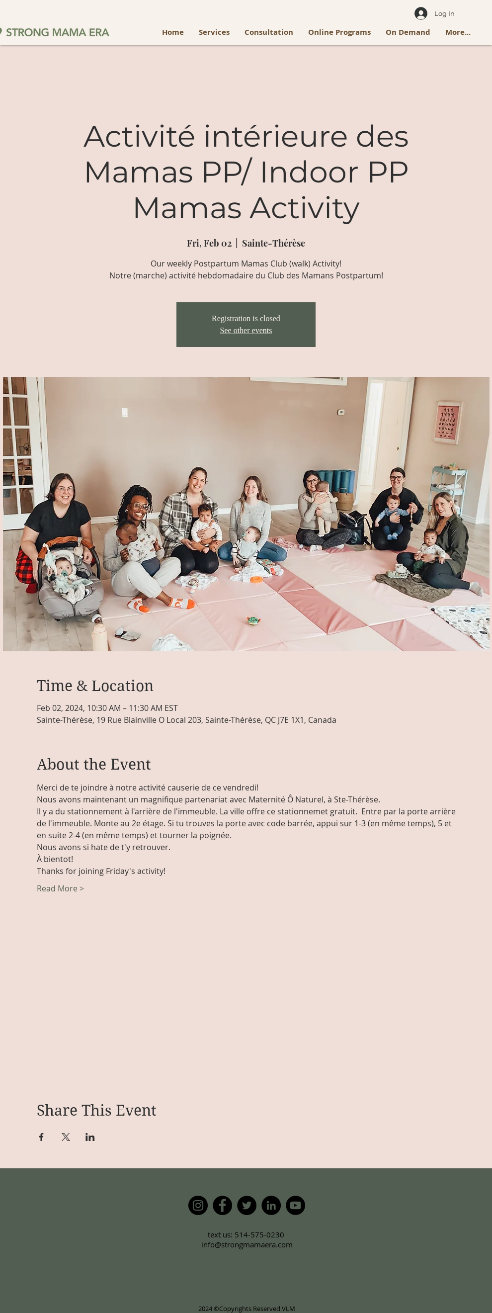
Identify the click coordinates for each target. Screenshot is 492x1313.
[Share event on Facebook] (41, 1137)
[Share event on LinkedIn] (90, 1137)
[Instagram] (198, 1205)
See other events (246, 330)
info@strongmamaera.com (247, 1244)
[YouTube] (295, 1205)
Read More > (60, 888)
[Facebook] (222, 1205)
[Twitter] (246, 1205)
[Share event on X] (66, 1137)
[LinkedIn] (271, 1205)
